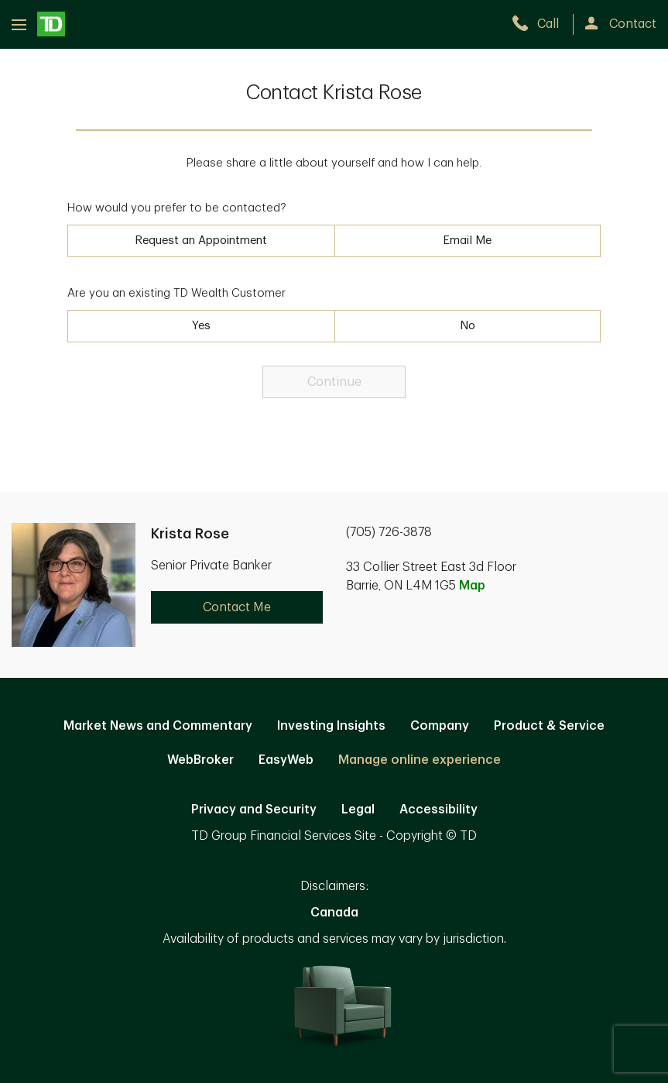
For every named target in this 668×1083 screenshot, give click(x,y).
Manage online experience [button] (419, 760)
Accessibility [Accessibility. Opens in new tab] (438, 809)
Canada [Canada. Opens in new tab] (334, 912)
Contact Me (237, 607)
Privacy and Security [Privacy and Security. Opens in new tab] (254, 809)
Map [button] (472, 585)
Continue (334, 382)
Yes (201, 326)
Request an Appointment (201, 240)
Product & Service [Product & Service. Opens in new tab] (549, 726)
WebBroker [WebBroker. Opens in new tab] (200, 760)
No (467, 326)
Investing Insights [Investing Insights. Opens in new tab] (331, 726)
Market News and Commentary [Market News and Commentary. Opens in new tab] (157, 726)
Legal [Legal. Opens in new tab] (358, 809)
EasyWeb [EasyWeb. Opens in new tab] (286, 760)
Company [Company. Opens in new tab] (439, 726)
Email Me (467, 240)
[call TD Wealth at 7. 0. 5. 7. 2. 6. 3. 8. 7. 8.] (542, 24)
